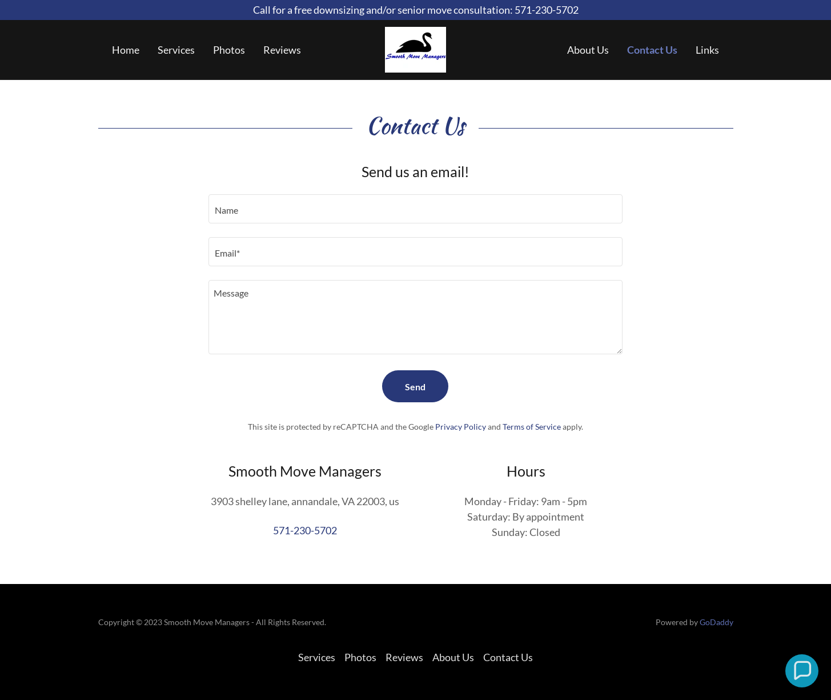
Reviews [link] (282, 49)
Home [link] (125, 49)
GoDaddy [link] (716, 622)
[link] (415, 48)
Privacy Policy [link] (460, 426)
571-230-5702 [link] (305, 530)
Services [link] (176, 49)
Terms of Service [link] (532, 426)
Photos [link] (229, 49)
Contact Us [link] (652, 49)
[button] (801, 670)
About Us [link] (588, 49)
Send (415, 386)
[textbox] (415, 208)
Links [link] (707, 49)
